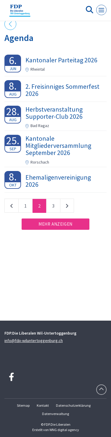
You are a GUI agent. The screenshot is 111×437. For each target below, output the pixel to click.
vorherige (11, 207)
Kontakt (43, 405)
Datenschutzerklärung (73, 405)
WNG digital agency (64, 430)
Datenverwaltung (55, 413)
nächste (67, 207)
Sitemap (23, 405)
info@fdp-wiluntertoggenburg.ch (33, 340)
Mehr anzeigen (55, 224)
